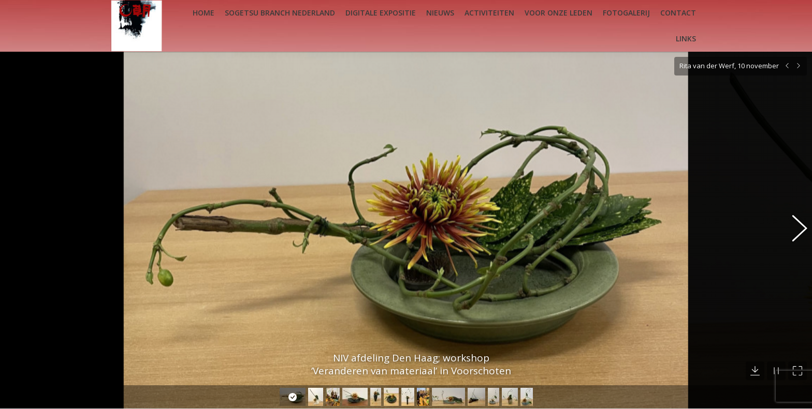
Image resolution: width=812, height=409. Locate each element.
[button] (794, 222)
